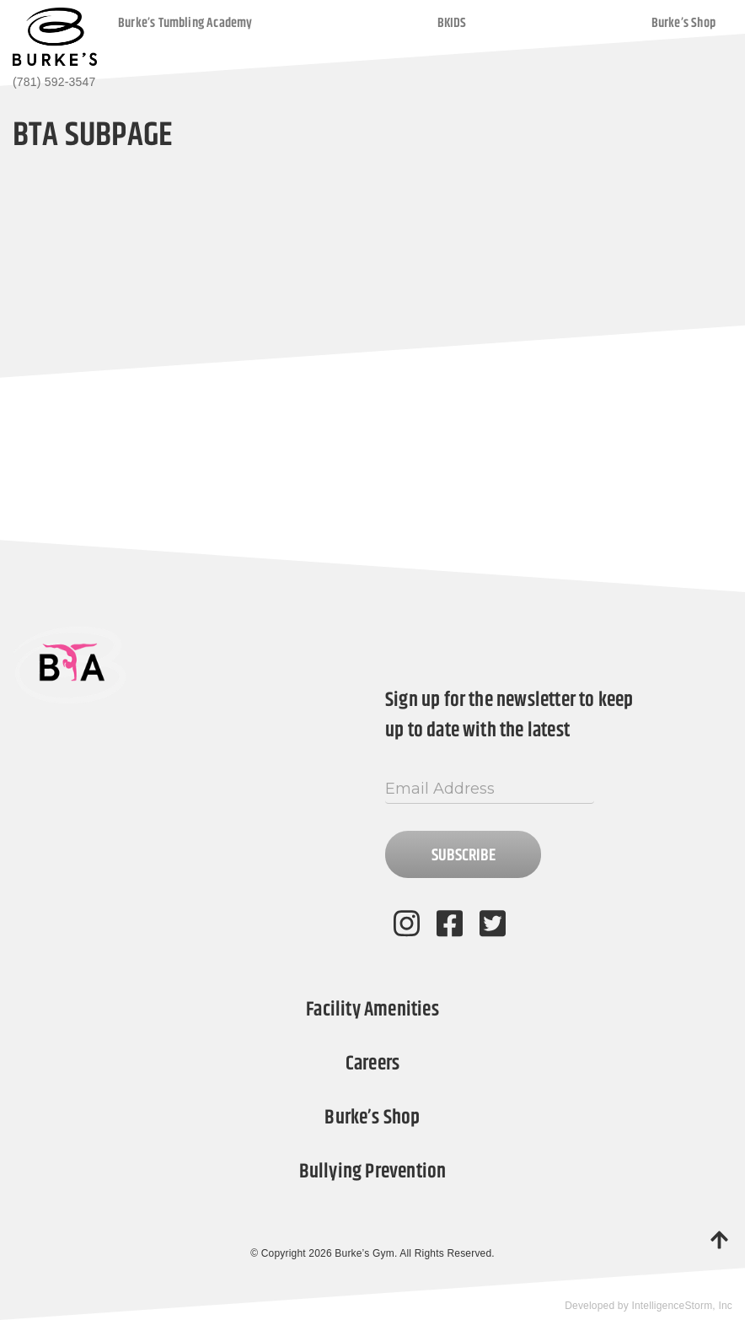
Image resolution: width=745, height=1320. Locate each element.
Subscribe (463, 856)
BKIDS (452, 23)
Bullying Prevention (373, 1171)
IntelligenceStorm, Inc (681, 1306)
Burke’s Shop (683, 23)
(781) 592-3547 (54, 82)
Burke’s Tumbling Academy (185, 23)
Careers (372, 1063)
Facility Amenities (372, 1009)
